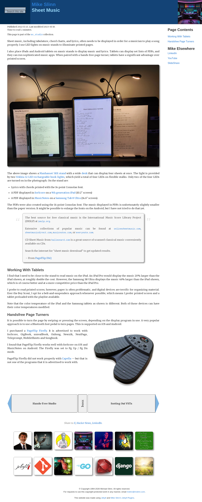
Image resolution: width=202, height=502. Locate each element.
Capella (66, 358)
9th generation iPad (63, 192)
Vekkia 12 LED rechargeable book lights (40, 177)
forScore (40, 192)
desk (84, 173)
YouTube (172, 58)
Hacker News (84, 422)
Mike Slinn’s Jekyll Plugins (122, 497)
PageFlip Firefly (37, 330)
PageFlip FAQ (43, 257)
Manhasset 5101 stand (52, 173)
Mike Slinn (44, 4)
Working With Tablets (179, 36)
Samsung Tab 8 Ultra (68, 198)
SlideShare (173, 63)
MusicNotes (42, 198)
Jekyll (103, 497)
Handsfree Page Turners (181, 41)
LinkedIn (97, 422)
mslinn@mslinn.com (136, 491)
